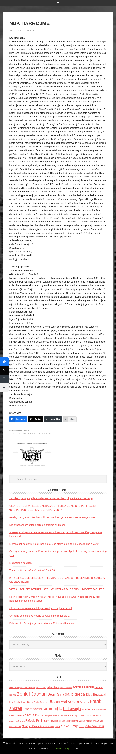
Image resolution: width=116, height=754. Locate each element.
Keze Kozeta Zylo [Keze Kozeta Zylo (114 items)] (98, 709)
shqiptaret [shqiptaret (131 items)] (55, 726)
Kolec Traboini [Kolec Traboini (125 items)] (15, 716)
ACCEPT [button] (80, 748)
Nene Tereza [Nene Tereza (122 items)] (95, 716)
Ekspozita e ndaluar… (21, 562)
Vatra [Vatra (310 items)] (88, 726)
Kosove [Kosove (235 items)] (39, 715)
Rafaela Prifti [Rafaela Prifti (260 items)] (33, 720)
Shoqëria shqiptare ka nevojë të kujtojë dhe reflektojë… (39, 615)
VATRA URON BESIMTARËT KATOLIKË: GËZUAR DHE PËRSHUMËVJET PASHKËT (56, 589)
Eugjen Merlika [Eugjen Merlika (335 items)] (60, 701)
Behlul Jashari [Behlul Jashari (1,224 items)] (31, 694)
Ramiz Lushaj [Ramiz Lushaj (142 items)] (78, 721)
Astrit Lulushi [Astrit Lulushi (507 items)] (83, 687)
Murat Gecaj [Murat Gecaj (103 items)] (63, 716)
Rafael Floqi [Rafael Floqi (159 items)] (49, 721)
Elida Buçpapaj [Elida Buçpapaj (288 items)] (96, 694)
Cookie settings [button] (61, 748)
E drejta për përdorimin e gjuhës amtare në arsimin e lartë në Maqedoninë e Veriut (54, 543)
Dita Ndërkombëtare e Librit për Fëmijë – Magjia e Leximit (40, 608)
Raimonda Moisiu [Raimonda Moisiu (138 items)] (63, 721)
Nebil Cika (29, 434)
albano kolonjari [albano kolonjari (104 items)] (15, 688)
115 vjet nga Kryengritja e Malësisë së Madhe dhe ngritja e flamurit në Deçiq (51, 498)
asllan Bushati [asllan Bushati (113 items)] (66, 688)
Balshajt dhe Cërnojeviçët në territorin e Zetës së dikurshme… (43, 623)
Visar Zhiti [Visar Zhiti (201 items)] (98, 726)
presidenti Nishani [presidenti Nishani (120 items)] (17, 721)
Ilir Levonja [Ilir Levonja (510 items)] (72, 709)
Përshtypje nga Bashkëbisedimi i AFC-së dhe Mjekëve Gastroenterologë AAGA (52, 517)
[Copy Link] (53, 419)
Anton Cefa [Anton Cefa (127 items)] (41, 687)
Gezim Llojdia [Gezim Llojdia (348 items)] (52, 709)
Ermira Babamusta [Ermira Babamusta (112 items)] (41, 702)
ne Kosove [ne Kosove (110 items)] (85, 716)
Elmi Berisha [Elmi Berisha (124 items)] (14, 702)
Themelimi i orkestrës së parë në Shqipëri (32, 570)
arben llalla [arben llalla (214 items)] (53, 687)
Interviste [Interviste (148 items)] (86, 709)
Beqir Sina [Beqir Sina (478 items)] (55, 694)
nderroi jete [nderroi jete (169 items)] (74, 715)
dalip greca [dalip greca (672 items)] (75, 694)
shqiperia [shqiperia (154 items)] (46, 726)
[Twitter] (35, 419)
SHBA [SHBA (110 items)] (18, 727)
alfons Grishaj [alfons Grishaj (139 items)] (28, 687)
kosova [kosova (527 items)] (28, 715)
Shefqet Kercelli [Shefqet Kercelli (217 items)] (31, 726)
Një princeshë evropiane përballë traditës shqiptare (37, 524)
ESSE (26, 430)
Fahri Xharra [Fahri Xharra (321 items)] (80, 701)
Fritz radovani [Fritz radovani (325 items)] (32, 709)
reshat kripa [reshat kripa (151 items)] (92, 721)
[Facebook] (18, 419)
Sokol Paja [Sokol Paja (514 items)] (70, 726)
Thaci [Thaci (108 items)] (81, 727)
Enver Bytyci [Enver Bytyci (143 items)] (27, 702)
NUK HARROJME (44, 434)
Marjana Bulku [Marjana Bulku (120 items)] (51, 716)
